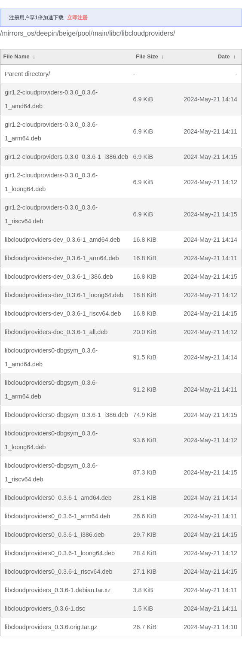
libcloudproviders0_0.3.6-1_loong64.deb (60, 553)
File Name (16, 56)
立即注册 (77, 18)
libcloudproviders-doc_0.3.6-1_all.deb (56, 332)
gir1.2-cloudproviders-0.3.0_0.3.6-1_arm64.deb (51, 131)
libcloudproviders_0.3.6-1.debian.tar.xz (57, 590)
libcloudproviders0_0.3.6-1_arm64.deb (57, 516)
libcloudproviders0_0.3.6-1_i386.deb (54, 534)
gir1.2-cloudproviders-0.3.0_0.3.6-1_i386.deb (66, 156)
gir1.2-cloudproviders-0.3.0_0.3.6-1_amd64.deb (51, 99)
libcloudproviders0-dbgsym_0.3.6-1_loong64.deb (51, 440)
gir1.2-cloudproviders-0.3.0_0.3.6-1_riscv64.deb (51, 214)
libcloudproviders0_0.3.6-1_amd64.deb (58, 497)
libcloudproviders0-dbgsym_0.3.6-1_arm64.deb (51, 389)
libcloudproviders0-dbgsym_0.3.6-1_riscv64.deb (51, 472)
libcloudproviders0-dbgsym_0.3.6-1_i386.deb (66, 414)
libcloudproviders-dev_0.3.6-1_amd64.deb (62, 239)
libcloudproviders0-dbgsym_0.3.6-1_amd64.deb (51, 357)
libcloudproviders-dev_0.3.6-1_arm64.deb (62, 258)
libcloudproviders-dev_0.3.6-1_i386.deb (59, 276)
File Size (147, 56)
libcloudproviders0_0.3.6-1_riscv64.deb (58, 571)
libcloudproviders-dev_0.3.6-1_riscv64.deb (63, 313)
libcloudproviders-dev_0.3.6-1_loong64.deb (64, 295)
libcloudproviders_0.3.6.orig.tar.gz (51, 627)
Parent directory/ (27, 73)
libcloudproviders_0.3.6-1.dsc (45, 608)
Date (224, 56)
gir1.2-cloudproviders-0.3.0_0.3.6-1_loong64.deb (51, 182)
